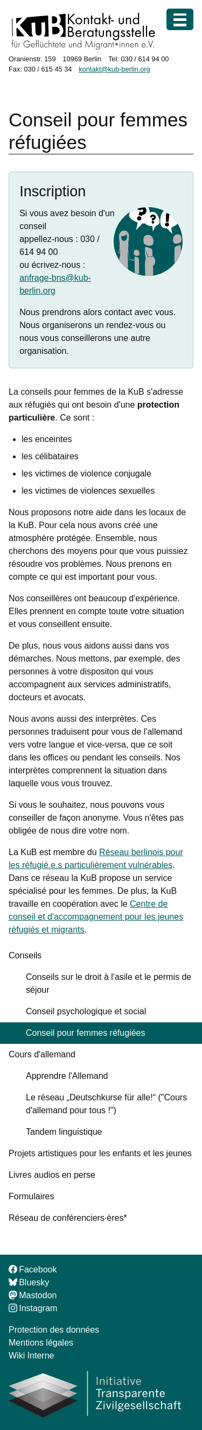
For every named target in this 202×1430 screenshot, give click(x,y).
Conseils (25, 955)
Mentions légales (41, 1342)
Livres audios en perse (52, 1174)
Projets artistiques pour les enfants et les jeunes (100, 1153)
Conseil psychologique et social (86, 1011)
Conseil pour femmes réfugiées (85, 1032)
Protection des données (54, 1329)
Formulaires (31, 1196)
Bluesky (29, 1282)
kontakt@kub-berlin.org (114, 69)
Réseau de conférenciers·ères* (68, 1217)
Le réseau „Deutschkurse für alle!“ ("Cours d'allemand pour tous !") (106, 1104)
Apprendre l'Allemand (67, 1075)
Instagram (33, 1308)
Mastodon (33, 1295)
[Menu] (179, 19)
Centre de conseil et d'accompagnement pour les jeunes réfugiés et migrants (96, 916)
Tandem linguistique (64, 1131)
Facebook (33, 1269)
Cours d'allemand (42, 1054)
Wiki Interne (31, 1355)
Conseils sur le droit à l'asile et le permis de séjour (108, 983)
